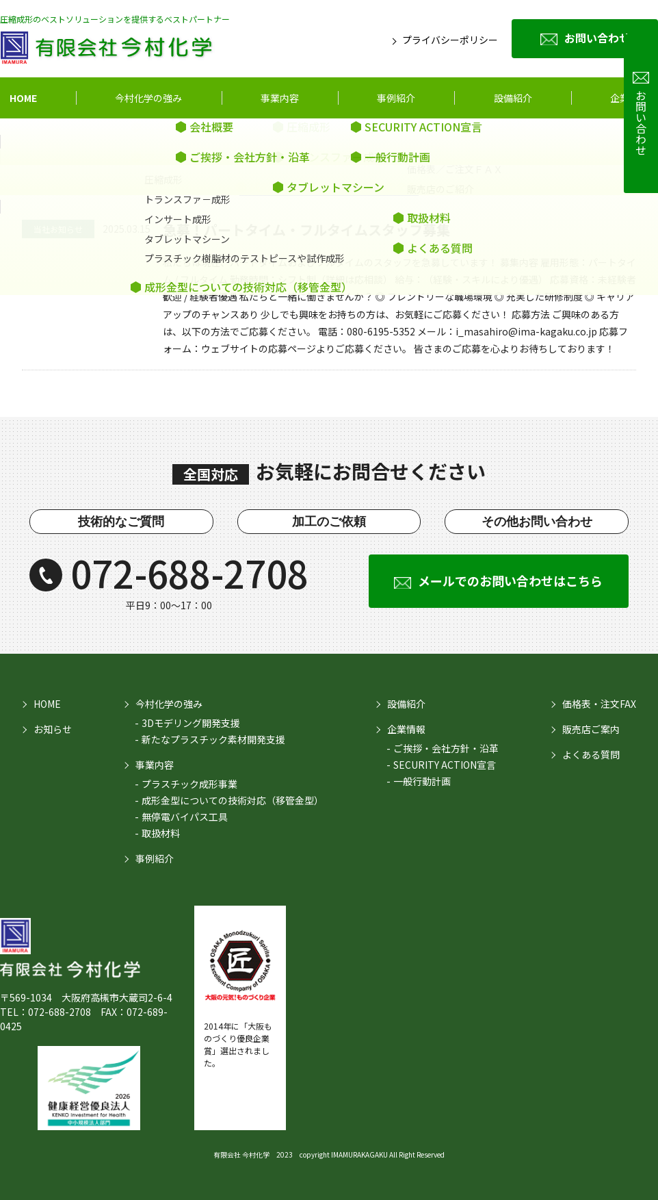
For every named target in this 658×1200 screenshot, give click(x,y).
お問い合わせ (597, 37)
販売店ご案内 (591, 729)
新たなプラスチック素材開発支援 (213, 739)
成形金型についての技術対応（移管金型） (233, 800)
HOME (23, 98)
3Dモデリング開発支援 (191, 723)
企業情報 (629, 98)
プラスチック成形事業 (189, 784)
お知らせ (53, 729)
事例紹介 (396, 98)
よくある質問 (591, 754)
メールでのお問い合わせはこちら (510, 580)
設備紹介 (406, 704)
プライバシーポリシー (450, 40)
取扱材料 (161, 833)
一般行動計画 (422, 781)
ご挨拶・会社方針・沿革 (446, 748)
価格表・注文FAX (599, 704)
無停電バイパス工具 (185, 817)
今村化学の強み (148, 98)
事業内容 (280, 98)
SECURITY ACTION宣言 (444, 764)
